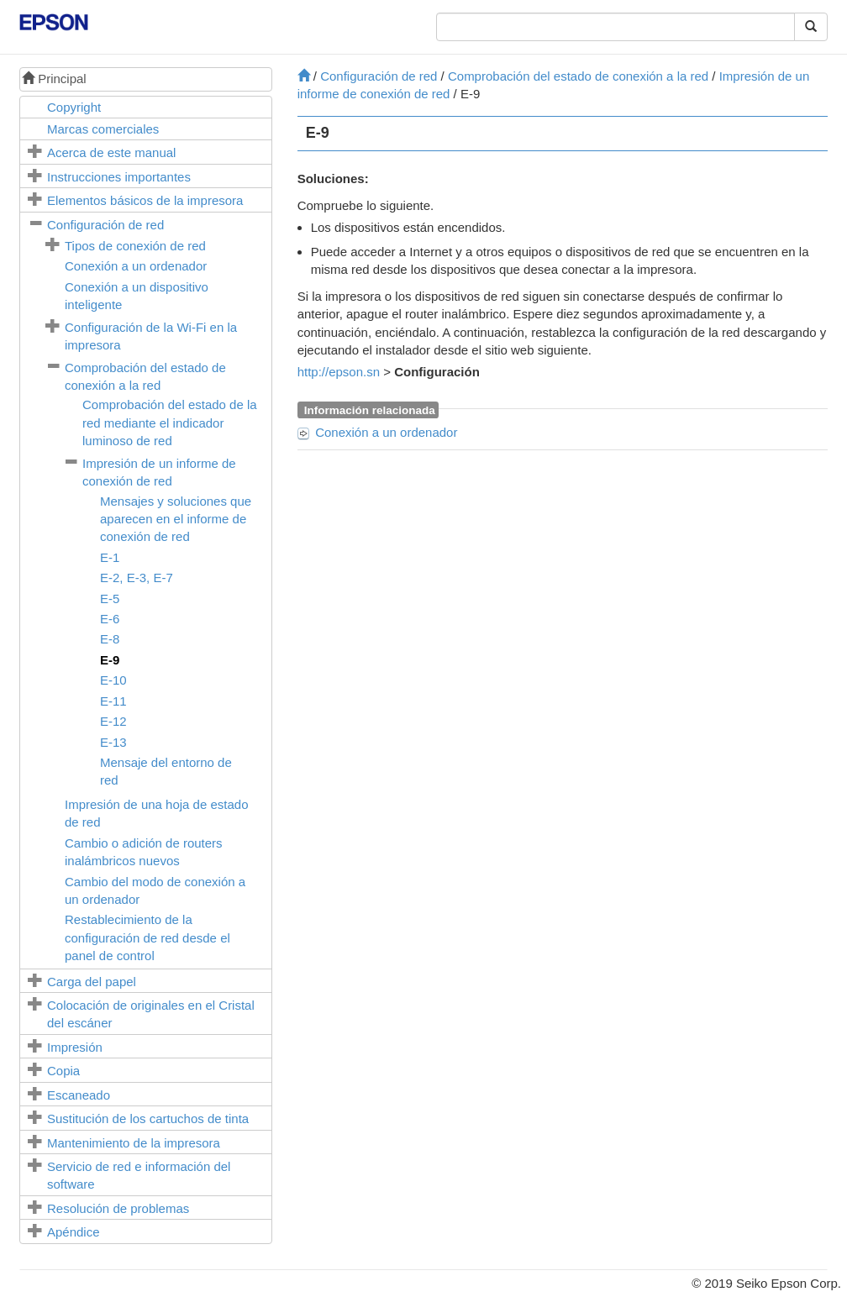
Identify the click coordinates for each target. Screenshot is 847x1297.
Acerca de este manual (111, 152)
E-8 (109, 639)
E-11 (113, 701)
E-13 (113, 742)
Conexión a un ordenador (136, 266)
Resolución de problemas (118, 1208)
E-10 (113, 680)
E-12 (113, 721)
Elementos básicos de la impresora (145, 200)
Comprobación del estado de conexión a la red (578, 76)
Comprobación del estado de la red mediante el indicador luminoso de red (169, 422)
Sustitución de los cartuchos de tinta (148, 1118)
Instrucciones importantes (119, 177)
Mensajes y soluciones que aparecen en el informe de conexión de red (175, 519)
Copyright (74, 107)
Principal (54, 78)
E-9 (109, 660)
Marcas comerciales (103, 129)
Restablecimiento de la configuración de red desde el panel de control (147, 937)
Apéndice (73, 1232)
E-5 (109, 598)
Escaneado (78, 1095)
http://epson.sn (338, 372)
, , (136, 577)
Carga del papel (91, 981)
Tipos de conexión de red (135, 246)
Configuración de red (105, 225)
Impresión (75, 1047)
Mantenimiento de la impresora (133, 1143)
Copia (63, 1070)
